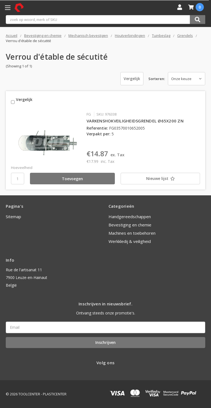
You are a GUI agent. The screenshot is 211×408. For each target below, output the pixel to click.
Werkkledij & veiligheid (130, 241)
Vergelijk (131, 78)
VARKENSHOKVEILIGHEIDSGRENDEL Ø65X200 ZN (135, 121)
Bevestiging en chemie (130, 225)
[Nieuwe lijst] (154, 178)
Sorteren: (156, 78)
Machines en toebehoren (132, 233)
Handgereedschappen (130, 216)
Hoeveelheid (21, 167)
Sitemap (13, 216)
